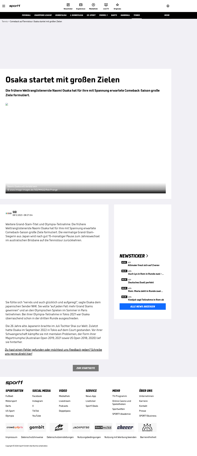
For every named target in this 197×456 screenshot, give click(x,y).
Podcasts (63, 405)
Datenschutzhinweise (32, 437)
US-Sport (10, 410)
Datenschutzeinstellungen (60, 437)
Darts (8, 405)
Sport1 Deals (92, 405)
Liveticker (91, 401)
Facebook (37, 396)
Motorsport (11, 401)
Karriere (143, 401)
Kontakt (143, 405)
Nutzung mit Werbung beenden (121, 437)
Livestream (64, 401)
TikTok (35, 410)
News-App (91, 396)
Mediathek (64, 396)
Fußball (9, 396)
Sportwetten (118, 409)
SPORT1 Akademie (121, 413)
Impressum (11, 437)
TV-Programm (119, 396)
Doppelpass (64, 410)
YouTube (36, 415)
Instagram (37, 401)
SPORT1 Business (147, 415)
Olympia (10, 415)
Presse (142, 410)
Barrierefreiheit (148, 437)
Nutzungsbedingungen (89, 437)
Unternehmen (146, 396)
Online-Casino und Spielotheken (121, 403)
